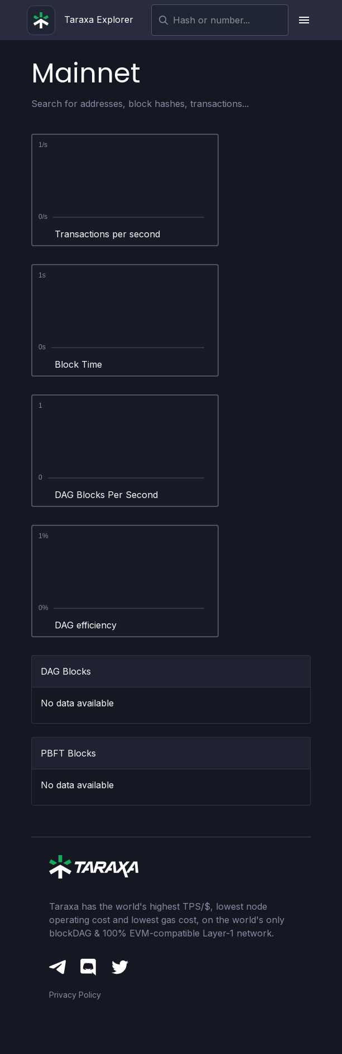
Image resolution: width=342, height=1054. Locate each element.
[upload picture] (304, 20)
